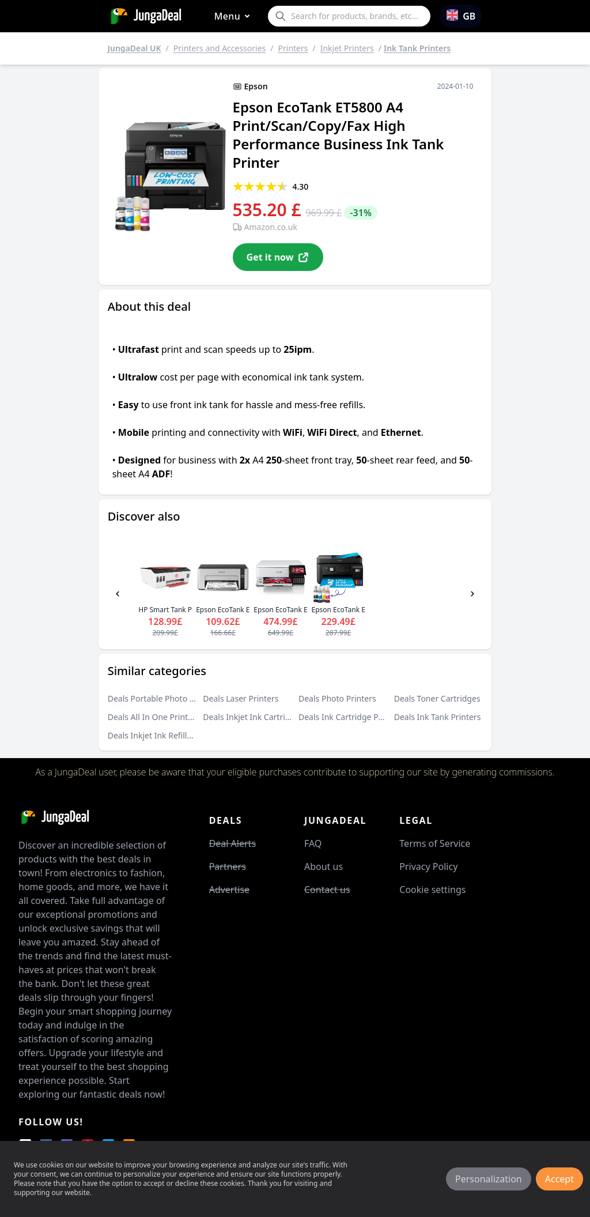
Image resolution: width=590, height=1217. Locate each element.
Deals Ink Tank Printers (437, 716)
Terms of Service (434, 843)
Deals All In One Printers (154, 716)
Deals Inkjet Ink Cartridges (253, 716)
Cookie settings (432, 889)
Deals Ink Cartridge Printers (350, 716)
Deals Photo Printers (337, 698)
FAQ (313, 843)
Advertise (229, 889)
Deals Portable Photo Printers (164, 698)
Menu (234, 16)
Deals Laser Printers (240, 698)
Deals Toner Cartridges (437, 698)
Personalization (488, 1179)
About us (323, 866)
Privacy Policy (428, 866)
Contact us (327, 889)
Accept (559, 1179)
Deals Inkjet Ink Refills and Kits (166, 735)
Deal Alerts (232, 843)
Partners (227, 866)
